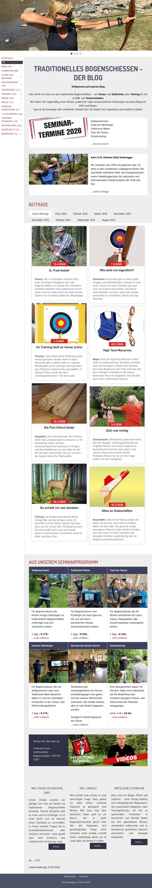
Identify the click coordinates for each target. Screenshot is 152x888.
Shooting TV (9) (10, 129)
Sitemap (83, 876)
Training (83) (8, 94)
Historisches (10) (11, 125)
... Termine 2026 (99, 143)
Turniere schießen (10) (9, 120)
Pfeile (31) (7, 102)
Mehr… (57, 846)
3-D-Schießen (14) (11, 114)
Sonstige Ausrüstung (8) (10, 108)
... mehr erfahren (40, 638)
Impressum (70, 876)
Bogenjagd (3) (9, 133)
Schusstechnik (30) (9, 84)
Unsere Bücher (9, 70)
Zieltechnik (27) (10, 89)
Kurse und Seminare (7, 77)
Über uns (6, 66)
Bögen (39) (7, 98)
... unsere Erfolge (100, 191)
